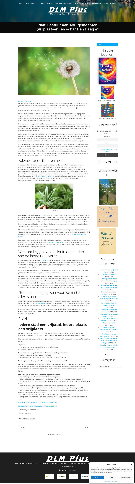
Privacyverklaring (114, 481)
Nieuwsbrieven (97, 3)
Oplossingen (29, 102)
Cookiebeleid (107, 481)
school (45, 261)
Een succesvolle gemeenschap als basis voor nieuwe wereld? (37, 407)
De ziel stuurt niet (109, 324)
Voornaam (107, 137)
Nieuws (26, 3)
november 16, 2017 (39, 101)
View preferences (126, 477)
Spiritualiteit (68, 3)
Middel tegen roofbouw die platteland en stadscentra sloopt (37, 403)
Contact (77, 3)
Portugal (55, 243)
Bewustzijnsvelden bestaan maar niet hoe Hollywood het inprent (109, 341)
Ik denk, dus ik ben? (109, 275)
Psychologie (58, 3)
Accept (97, 477)
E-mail (107, 144)
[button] (131, 464)
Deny (111, 477)
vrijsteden (32, 419)
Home (20, 3)
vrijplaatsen (25, 419)
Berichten (20, 102)
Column (49, 3)
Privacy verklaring (110, 3)
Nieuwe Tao (42, 304)
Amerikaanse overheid (45, 177)
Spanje (49, 243)
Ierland (62, 243)
